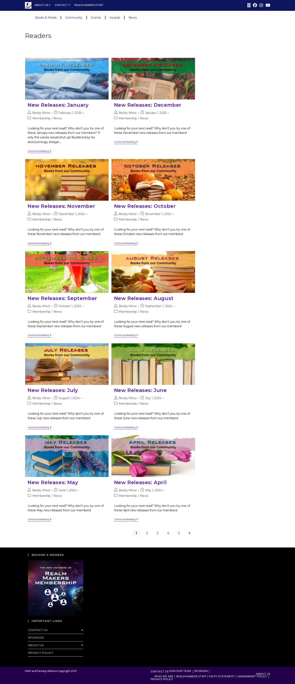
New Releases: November (61, 206)
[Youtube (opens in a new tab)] (267, 5)
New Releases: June (140, 390)
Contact (63, 5)
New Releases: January (58, 105)
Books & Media (46, 17)
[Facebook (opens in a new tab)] (255, 5)
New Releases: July (53, 390)
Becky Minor (41, 113)
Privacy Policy (41, 652)
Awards (115, 17)
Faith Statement (222, 676)
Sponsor (36, 637)
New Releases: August (144, 298)
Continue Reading (39, 151)
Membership (41, 118)
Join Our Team (180, 671)
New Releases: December (147, 105)
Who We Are (164, 676)
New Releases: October (145, 206)
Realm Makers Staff (88, 5)
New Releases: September (62, 298)
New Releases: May (53, 482)
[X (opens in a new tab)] (249, 5)
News (133, 17)
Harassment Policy (252, 676)
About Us (43, 5)
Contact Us (55, 630)
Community (73, 17)
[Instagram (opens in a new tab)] (261, 5)
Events (96, 17)
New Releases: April (140, 482)
